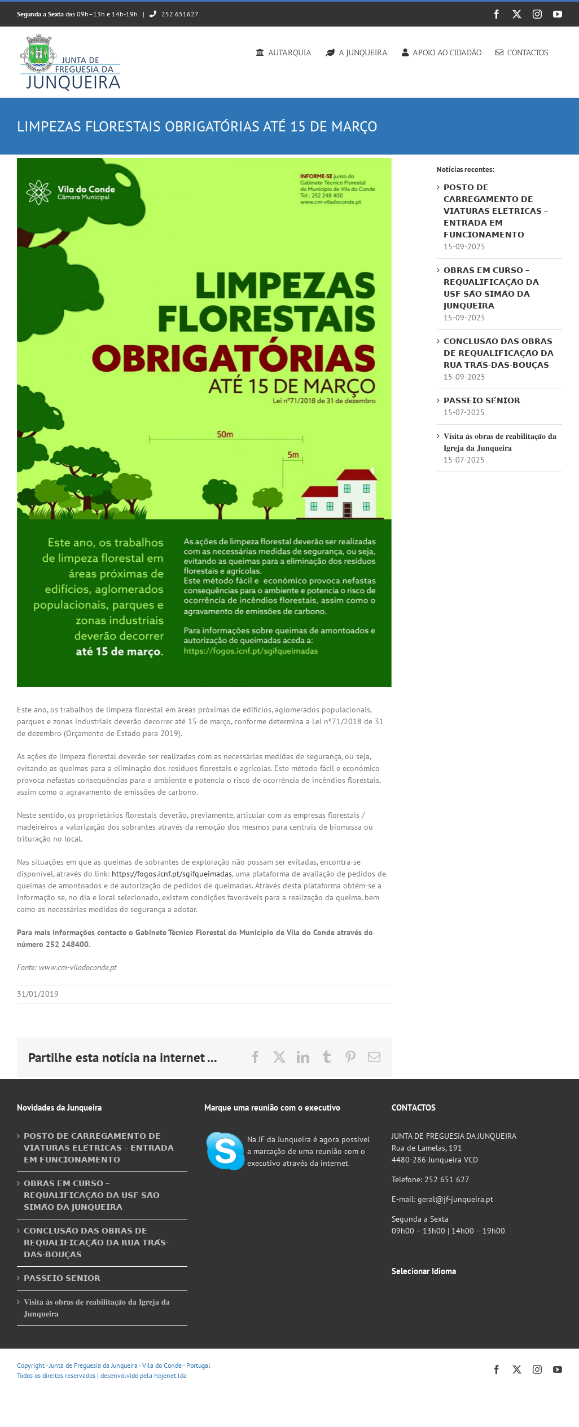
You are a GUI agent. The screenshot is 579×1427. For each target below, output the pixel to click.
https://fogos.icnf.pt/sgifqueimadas (172, 874)
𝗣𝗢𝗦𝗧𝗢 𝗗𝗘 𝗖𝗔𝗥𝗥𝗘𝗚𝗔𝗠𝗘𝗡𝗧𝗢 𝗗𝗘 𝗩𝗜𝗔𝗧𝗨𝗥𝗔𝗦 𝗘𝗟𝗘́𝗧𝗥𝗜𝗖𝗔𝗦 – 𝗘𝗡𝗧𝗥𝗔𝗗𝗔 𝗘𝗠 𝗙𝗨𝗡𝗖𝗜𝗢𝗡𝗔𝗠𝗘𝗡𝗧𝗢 (496, 211)
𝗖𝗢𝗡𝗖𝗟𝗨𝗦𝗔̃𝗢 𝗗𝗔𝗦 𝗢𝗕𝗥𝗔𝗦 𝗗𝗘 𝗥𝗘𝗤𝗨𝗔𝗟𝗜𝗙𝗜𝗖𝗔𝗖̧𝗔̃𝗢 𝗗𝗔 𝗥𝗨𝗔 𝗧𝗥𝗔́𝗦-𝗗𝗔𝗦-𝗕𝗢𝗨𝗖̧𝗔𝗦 (499, 353)
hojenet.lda (170, 1375)
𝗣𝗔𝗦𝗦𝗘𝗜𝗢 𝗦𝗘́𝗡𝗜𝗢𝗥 (482, 400)
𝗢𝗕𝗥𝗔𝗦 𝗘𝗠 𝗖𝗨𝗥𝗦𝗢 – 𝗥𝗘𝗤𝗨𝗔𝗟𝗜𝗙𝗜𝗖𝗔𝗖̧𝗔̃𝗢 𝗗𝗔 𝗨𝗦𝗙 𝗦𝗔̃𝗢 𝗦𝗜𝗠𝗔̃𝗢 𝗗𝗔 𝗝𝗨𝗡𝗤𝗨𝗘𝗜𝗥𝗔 (92, 1195)
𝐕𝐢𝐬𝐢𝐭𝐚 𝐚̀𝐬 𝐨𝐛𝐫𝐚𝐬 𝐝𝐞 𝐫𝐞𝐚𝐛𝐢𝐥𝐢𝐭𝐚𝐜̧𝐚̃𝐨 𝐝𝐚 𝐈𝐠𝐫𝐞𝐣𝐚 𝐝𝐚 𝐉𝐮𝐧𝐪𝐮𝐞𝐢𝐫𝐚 (97, 1308)
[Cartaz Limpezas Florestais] (204, 422)
